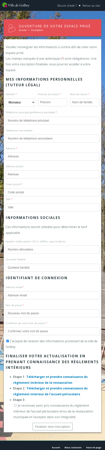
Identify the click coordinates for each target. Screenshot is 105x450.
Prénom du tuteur (49, 94)
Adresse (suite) (14, 166)
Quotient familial (15, 259)
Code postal (14, 184)
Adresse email (15, 287)
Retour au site (91, 5)
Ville (9, 199)
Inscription (37, 30)
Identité (11, 94)
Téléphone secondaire (19, 130)
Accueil (23, 30)
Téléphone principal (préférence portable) (31, 112)
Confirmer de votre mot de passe (26, 323)
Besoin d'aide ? (67, 5)
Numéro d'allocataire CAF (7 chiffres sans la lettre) (35, 241)
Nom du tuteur (80, 94)
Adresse (11, 148)
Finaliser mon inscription (52, 427)
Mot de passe (15, 305)
